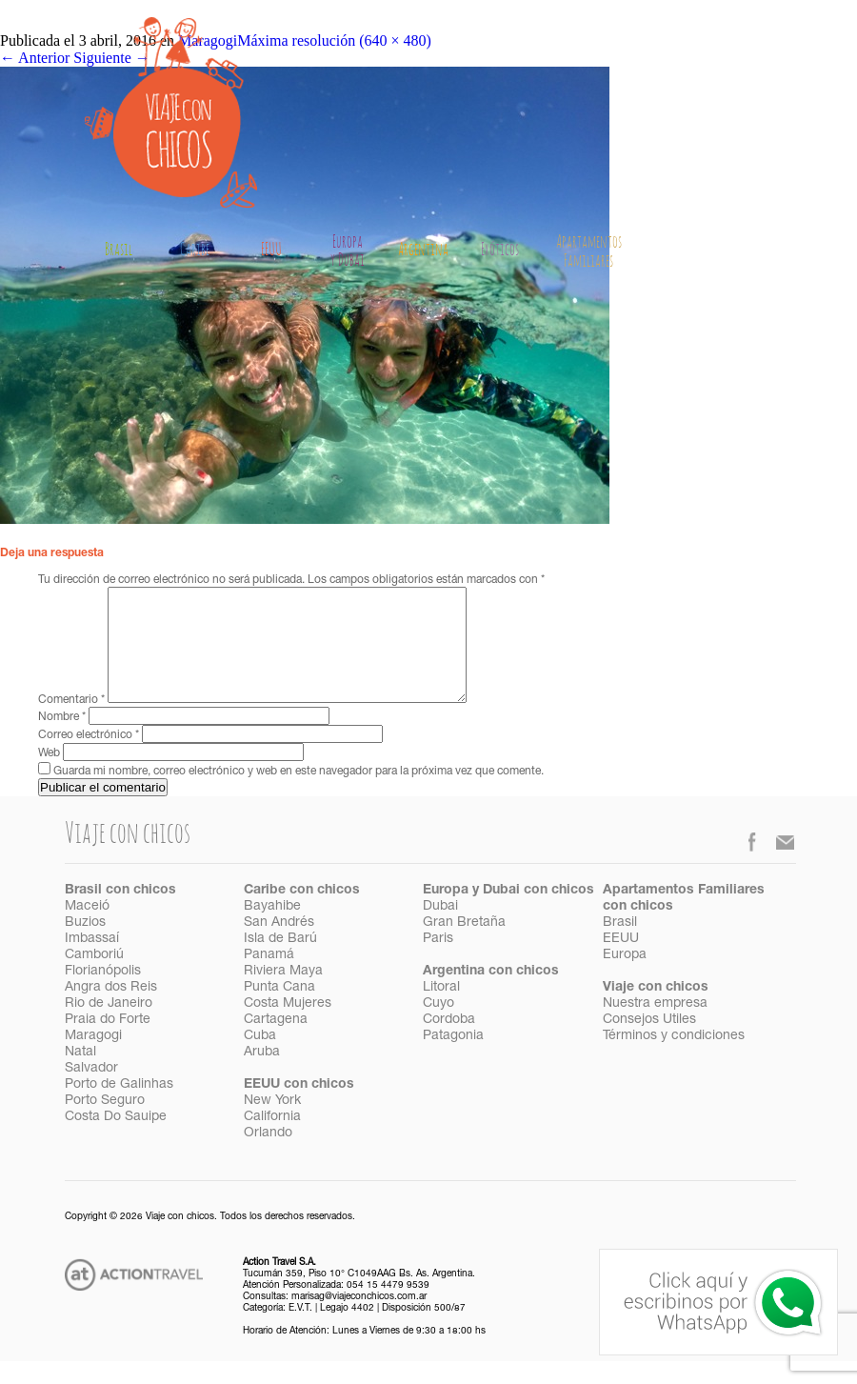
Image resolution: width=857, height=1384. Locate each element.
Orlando (268, 1156)
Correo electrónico (88, 758)
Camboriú (94, 978)
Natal (80, 1075)
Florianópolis (103, 994)
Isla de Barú (280, 962)
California (272, 1140)
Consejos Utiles (649, 1043)
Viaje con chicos (655, 1010)
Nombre (62, 740)
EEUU (271, 250)
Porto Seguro (105, 1124)
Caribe (194, 250)
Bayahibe (272, 929)
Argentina (423, 250)
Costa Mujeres (287, 1026)
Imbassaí (92, 962)
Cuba (260, 1059)
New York (272, 1124)
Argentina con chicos (491, 994)
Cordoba (449, 1043)
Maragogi (93, 1059)
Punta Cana (279, 1010)
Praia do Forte (107, 1043)
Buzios (85, 946)
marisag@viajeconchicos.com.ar (359, 1320)
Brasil (118, 250)
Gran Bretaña (464, 946)
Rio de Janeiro (108, 1026)
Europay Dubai (347, 252)
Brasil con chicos (120, 913)
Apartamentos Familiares (589, 252)
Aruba (262, 1075)
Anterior (35, 58)
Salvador (91, 1091)
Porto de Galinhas (119, 1107)
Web (49, 776)
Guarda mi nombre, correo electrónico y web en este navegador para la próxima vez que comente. (298, 794)
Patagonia (453, 1059)
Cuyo (438, 1026)
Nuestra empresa (655, 1026)
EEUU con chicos (299, 1107)
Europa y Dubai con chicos (508, 913)
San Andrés (279, 946)
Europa (625, 978)
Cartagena (276, 1043)
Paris (438, 962)
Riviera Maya (283, 994)
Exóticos (500, 250)
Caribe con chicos (302, 913)
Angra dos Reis (111, 1010)
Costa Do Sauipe (116, 1140)
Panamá (269, 978)
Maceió (87, 929)
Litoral (441, 1010)
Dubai (440, 929)
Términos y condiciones (674, 1059)
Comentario (71, 723)
